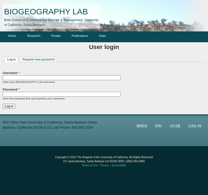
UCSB (175, 126)
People (56, 35)
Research (33, 35)
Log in (13, 59)
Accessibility (118, 165)
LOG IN (194, 126)
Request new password (38, 59)
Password (11, 89)
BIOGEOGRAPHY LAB (46, 11)
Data (102, 35)
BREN (141, 126)
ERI (158, 126)
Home (12, 35)
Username (11, 72)
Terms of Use (90, 165)
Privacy (104, 165)
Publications (80, 35)
